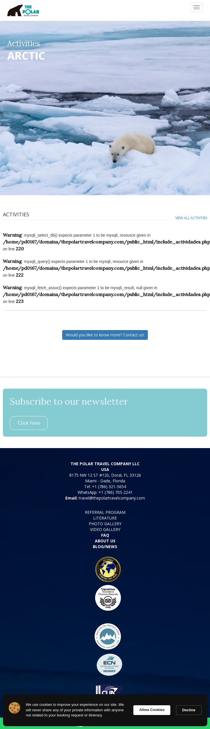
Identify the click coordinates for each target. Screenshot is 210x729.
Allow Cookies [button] (152, 710)
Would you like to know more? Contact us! (105, 334)
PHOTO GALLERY (105, 523)
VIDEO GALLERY (105, 529)
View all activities (191, 217)
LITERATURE (105, 518)
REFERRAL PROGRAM (105, 512)
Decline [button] (188, 710)
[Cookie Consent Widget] (105, 710)
